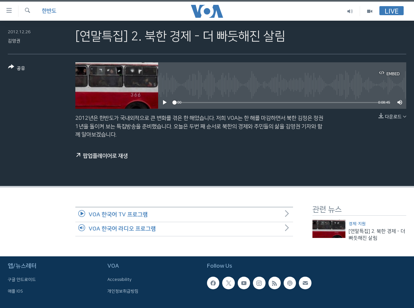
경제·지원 (357, 223)
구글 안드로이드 (22, 279)
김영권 (14, 41)
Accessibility (119, 279)
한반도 (49, 11)
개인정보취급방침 (122, 291)
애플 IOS (15, 291)
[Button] (16, 69)
